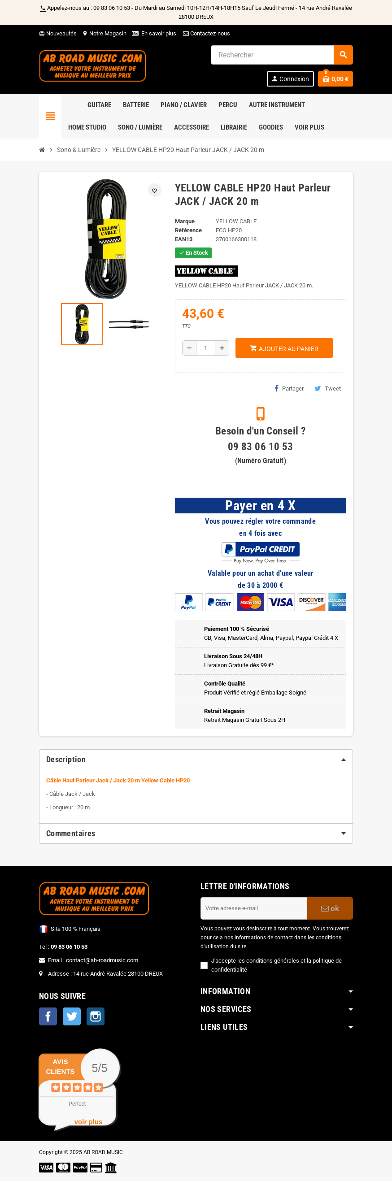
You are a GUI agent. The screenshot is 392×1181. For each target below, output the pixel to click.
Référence (188, 230)
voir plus (88, 1121)
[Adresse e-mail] (253, 908)
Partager (289, 388)
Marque (185, 221)
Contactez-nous (206, 33)
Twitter (72, 1016)
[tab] (196, 759)
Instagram (96, 1016)
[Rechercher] (282, 55)
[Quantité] (205, 348)
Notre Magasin (104, 33)
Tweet (327, 388)
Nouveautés (58, 33)
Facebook (48, 1016)
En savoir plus (158, 33)
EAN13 (183, 239)
